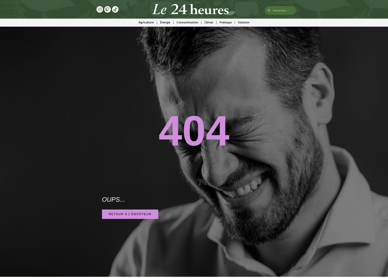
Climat (208, 23)
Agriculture (146, 23)
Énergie (165, 23)
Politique (225, 23)
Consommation (187, 23)
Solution (244, 23)
